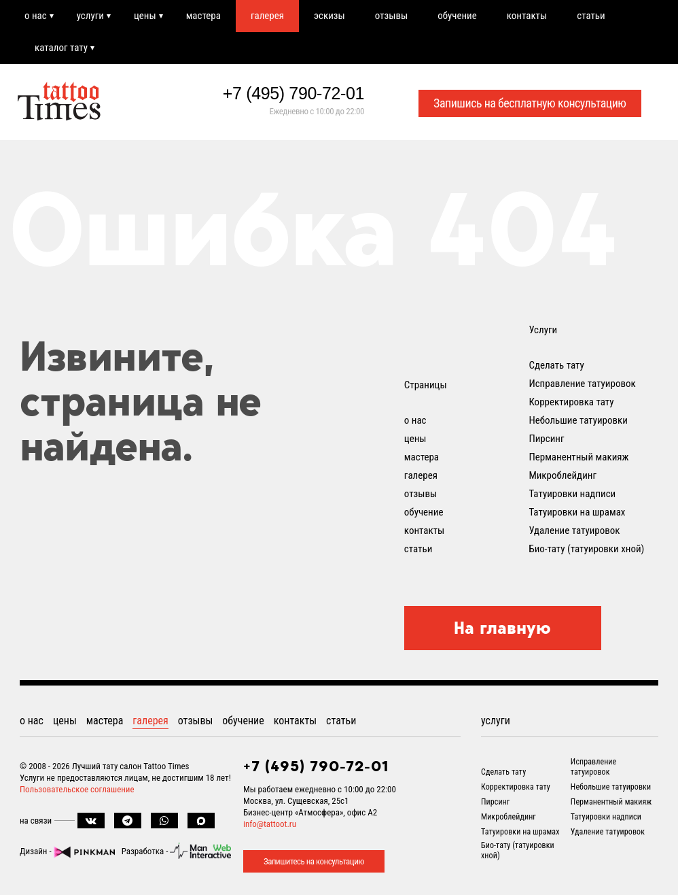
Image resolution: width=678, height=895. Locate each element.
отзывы (391, 16)
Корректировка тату (571, 402)
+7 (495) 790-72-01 (293, 93)
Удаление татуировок (574, 530)
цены (145, 16)
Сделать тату (556, 365)
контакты (527, 16)
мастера (203, 16)
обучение (457, 16)
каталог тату (61, 47)
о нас (35, 16)
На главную (502, 628)
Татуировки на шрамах (577, 512)
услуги (90, 16)
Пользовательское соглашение (77, 789)
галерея (267, 16)
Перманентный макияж (578, 457)
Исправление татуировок (582, 383)
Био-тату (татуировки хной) (586, 549)
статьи (591, 16)
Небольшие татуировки (578, 420)
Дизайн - (67, 851)
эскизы (329, 16)
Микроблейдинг (562, 475)
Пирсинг (546, 439)
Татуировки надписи (572, 494)
